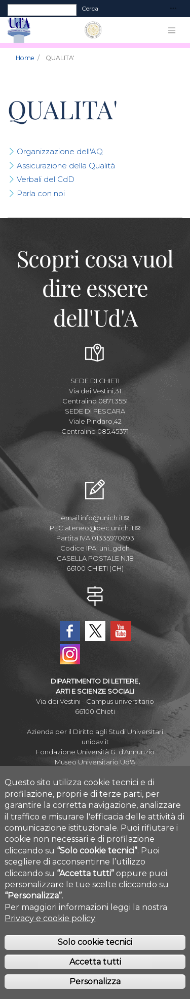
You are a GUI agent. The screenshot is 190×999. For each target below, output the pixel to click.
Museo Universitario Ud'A (95, 762)
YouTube (120, 631)
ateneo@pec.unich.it (102, 528)
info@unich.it (105, 518)
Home (25, 58)
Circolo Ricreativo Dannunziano (95, 772)
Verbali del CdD (45, 179)
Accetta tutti (95, 977)
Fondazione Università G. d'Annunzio (95, 752)
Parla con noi (41, 193)
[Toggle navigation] (173, 9)
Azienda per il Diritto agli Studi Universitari (95, 732)
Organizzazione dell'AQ (60, 151)
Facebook (70, 631)
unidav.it (95, 742)
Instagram (70, 654)
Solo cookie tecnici (95, 958)
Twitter (95, 631)
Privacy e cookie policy (50, 933)
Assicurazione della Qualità (66, 165)
